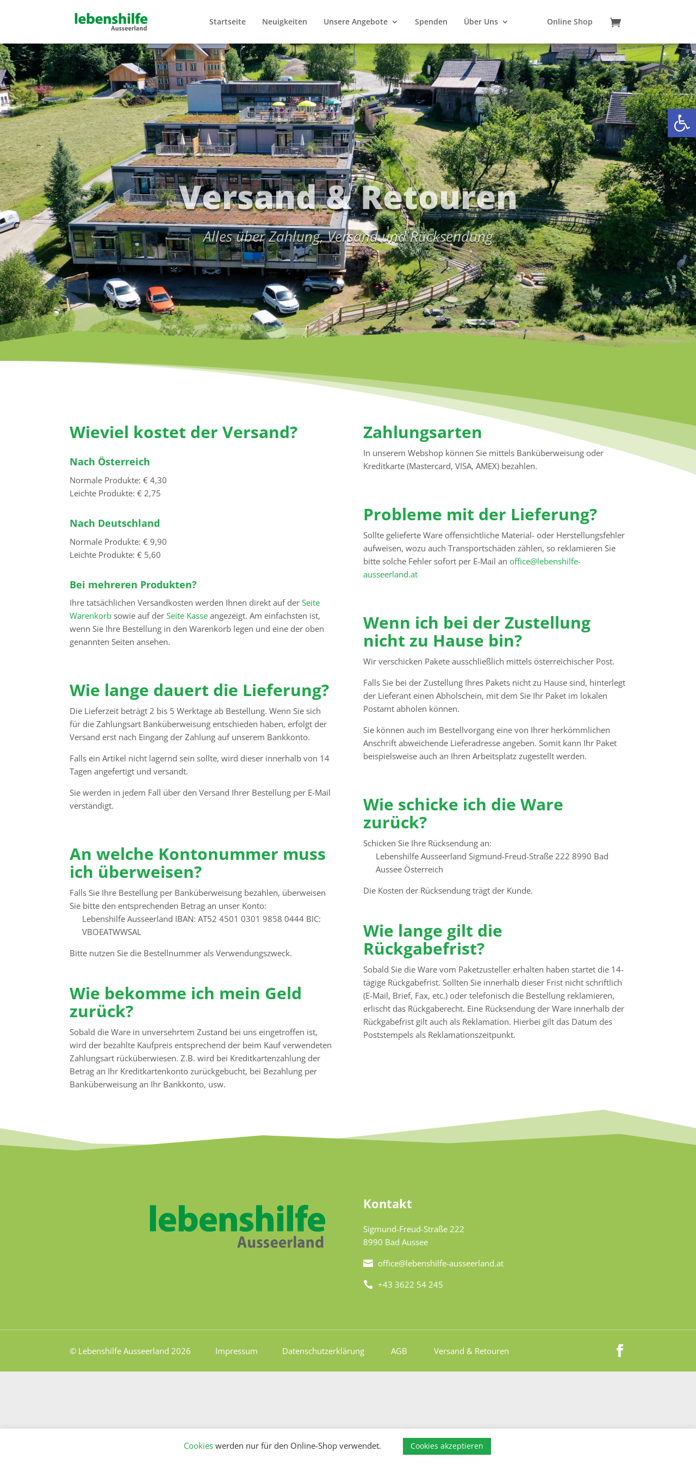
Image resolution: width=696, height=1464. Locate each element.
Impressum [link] (236, 1350)
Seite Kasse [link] (187, 615)
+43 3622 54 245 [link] (403, 1284)
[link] (682, 123)
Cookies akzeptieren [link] (447, 1446)
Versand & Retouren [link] (471, 1350)
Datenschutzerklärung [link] (323, 1350)
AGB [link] (399, 1350)
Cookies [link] (198, 1445)
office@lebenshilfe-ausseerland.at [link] (433, 1263)
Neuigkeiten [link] (284, 22)
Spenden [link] (431, 22)
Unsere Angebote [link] (356, 22)
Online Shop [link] (570, 22)
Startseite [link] (227, 22)
